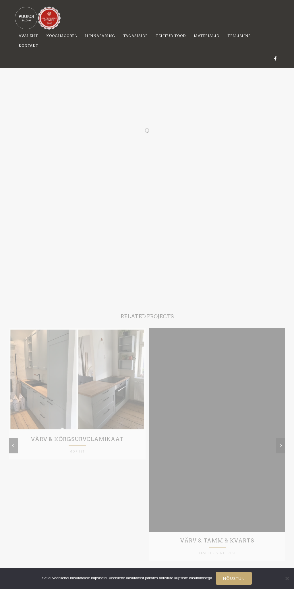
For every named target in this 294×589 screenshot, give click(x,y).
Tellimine (239, 36)
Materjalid (206, 36)
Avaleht (28, 36)
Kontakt (28, 45)
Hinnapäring (100, 36)
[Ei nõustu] (287, 578)
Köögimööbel (61, 36)
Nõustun (234, 578)
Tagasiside (135, 36)
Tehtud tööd (171, 36)
